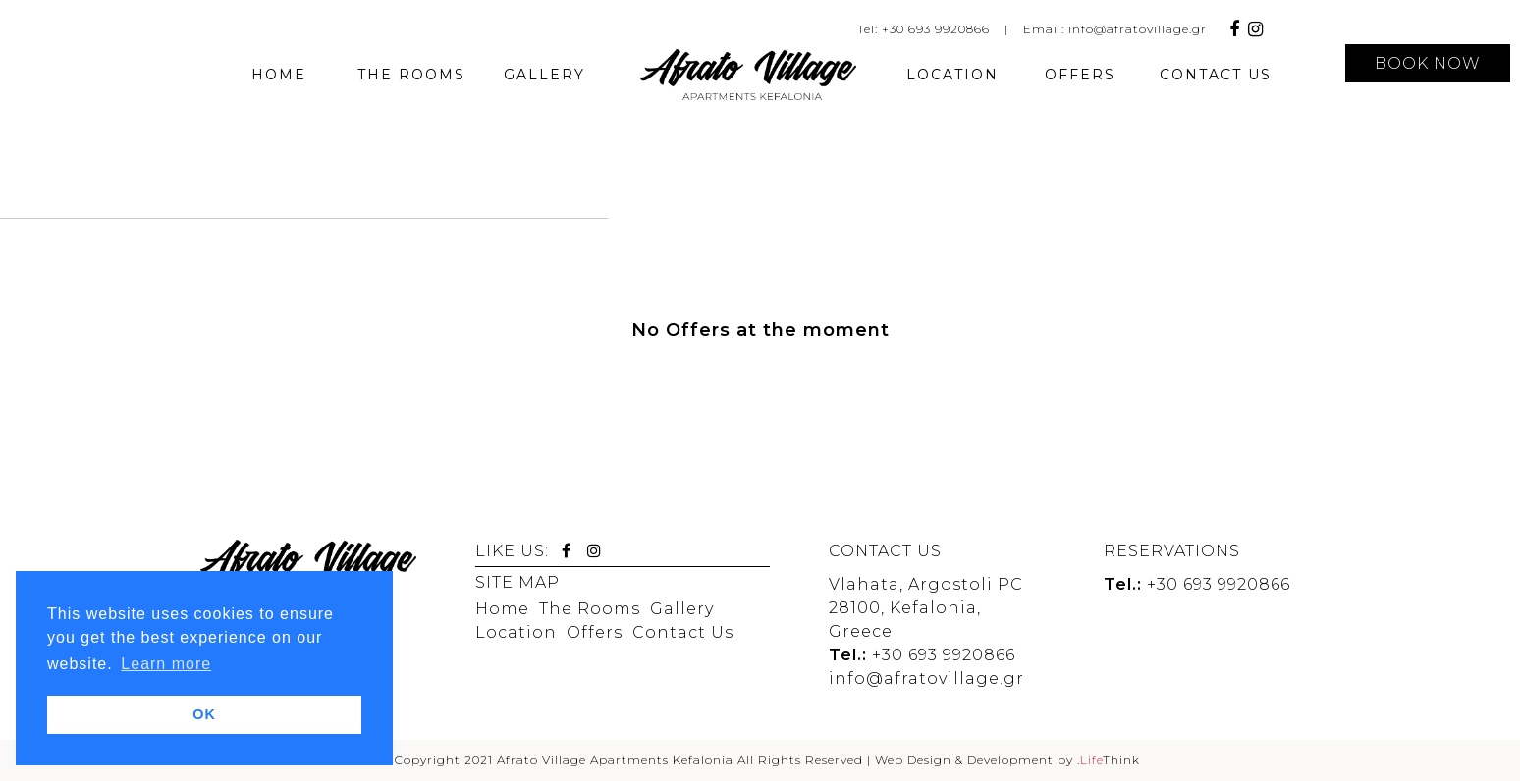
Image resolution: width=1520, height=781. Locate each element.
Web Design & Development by (1007, 760)
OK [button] (204, 714)
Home (502, 608)
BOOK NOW (1428, 63)
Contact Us (682, 632)
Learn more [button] (166, 663)
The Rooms (589, 608)
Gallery (682, 608)
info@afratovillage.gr (1137, 29)
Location (516, 632)
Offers (595, 632)
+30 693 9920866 (936, 29)
